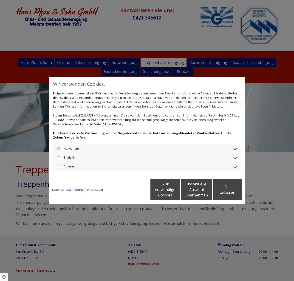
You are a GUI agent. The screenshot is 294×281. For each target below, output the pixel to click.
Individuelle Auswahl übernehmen (177, 190)
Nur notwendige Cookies (133, 189)
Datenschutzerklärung (67, 189)
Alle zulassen (220, 189)
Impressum (95, 189)
